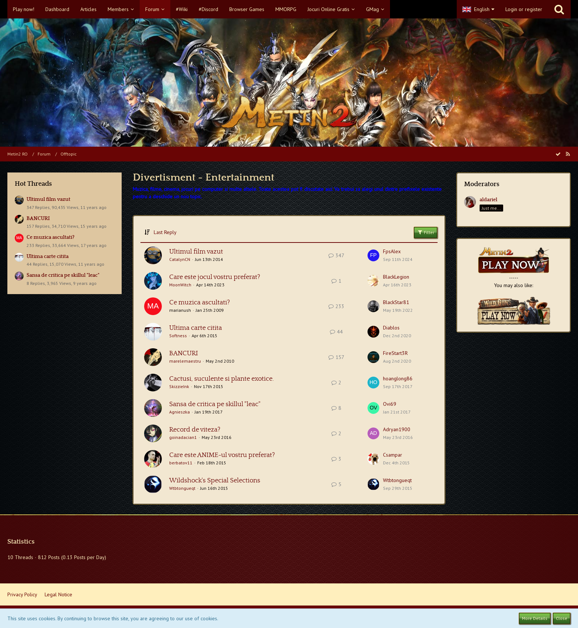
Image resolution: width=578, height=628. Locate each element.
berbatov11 (180, 462)
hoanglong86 (397, 378)
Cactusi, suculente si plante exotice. (221, 379)
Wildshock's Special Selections (214, 480)
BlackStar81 (396, 302)
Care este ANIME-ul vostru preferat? (222, 455)
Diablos (391, 327)
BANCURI (38, 218)
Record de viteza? (194, 429)
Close (561, 618)
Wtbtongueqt (182, 488)
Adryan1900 (396, 429)
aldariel (488, 200)
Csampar (392, 454)
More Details (534, 618)
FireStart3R (395, 353)
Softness (178, 335)
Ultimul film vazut (48, 199)
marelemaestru (185, 361)
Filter (425, 232)
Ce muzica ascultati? (50, 237)
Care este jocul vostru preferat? (214, 277)
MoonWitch (180, 284)
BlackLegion (396, 276)
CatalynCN (179, 259)
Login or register (523, 9)
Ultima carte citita (48, 256)
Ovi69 (389, 404)
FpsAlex (392, 251)
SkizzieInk (179, 386)
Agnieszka (179, 412)
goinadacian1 (183, 437)
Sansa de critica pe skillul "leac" (63, 275)
